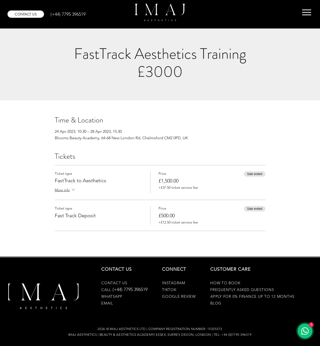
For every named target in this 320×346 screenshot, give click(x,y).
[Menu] (307, 12)
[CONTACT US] (25, 14)
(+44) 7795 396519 (130, 289)
